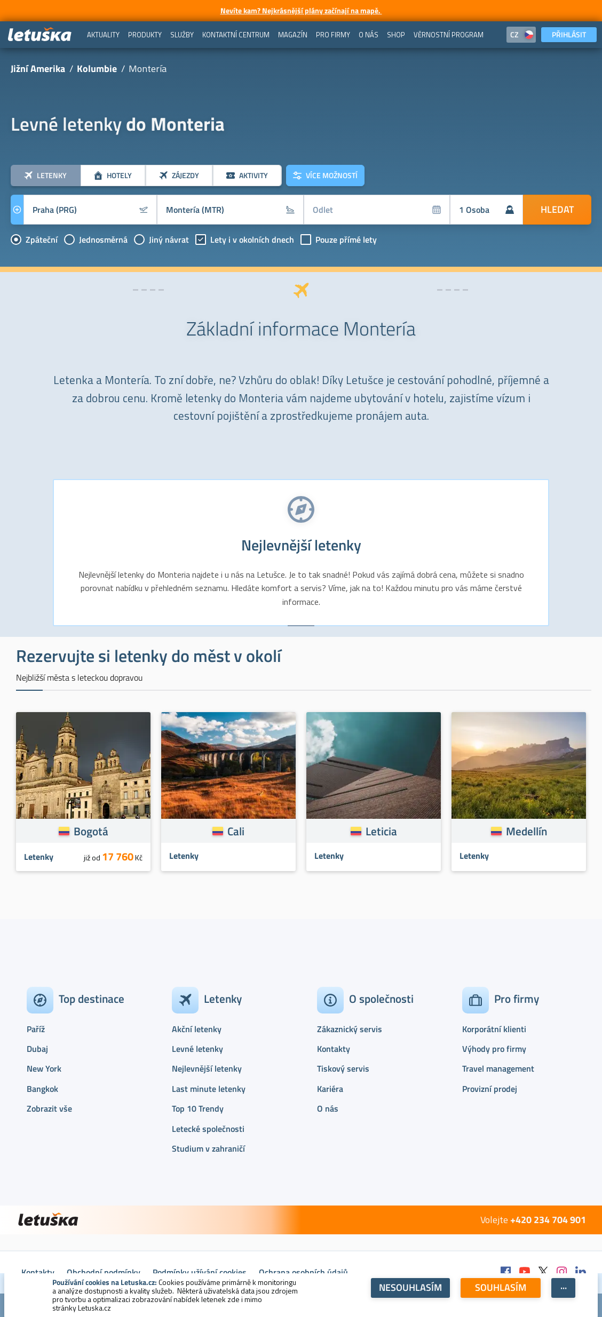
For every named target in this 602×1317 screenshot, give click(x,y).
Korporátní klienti (494, 1029)
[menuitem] (103, 34)
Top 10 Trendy (198, 1108)
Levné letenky (197, 1048)
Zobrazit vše (49, 1108)
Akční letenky (196, 1029)
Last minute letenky (208, 1088)
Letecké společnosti (208, 1128)
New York (44, 1068)
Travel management (498, 1068)
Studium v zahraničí (208, 1148)
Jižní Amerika (38, 68)
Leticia (381, 831)
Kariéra (330, 1088)
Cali (235, 831)
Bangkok (42, 1088)
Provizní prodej (489, 1088)
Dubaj (37, 1048)
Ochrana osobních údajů (303, 1272)
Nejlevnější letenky (207, 1068)
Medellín (526, 831)
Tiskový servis (343, 1068)
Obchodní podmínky (103, 1272)
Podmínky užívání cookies (200, 1272)
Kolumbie (97, 68)
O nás (327, 1108)
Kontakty (333, 1048)
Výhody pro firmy (494, 1048)
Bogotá (91, 831)
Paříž (36, 1029)
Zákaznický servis (349, 1029)
